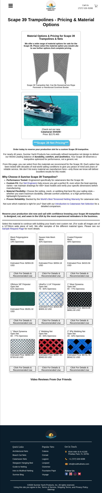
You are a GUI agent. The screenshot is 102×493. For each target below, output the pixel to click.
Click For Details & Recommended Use (22, 274)
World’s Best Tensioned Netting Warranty (60, 199)
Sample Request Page (13, 229)
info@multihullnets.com (78, 464)
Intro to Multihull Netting (23, 471)
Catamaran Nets (20, 459)
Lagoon (45, 459)
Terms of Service (49, 487)
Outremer (46, 467)
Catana (45, 451)
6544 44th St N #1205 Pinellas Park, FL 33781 (78, 453)
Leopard (45, 463)
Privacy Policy (82, 487)
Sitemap (51, 489)
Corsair (45, 455)
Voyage (45, 475)
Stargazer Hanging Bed (23, 463)
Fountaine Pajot (49, 471)
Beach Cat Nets (19, 455)
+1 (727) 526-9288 (76, 459)
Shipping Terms (64, 487)
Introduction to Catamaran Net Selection (74, 204)
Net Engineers (30, 183)
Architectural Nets (20, 451)
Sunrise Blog (18, 475)
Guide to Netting (20, 467)
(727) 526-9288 (85, 8)
